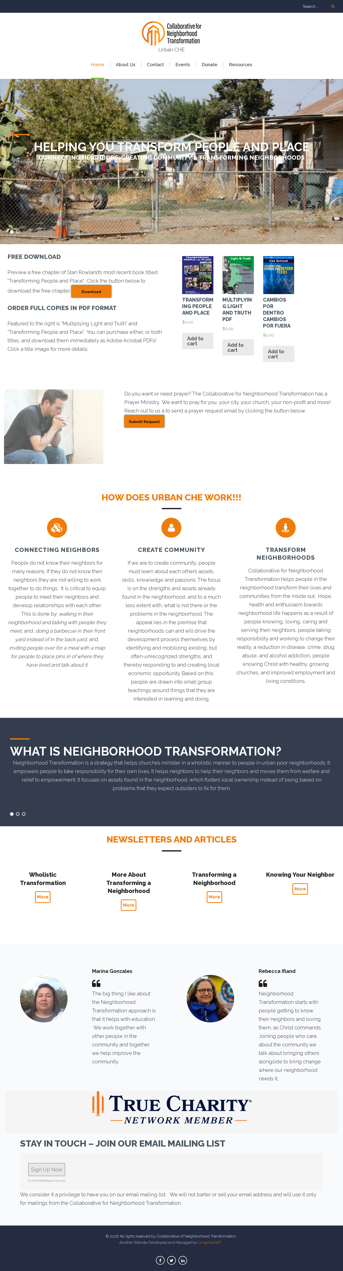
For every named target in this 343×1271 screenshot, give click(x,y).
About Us (125, 64)
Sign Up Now (46, 1170)
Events (182, 64)
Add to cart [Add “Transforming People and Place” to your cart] (195, 341)
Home (97, 64)
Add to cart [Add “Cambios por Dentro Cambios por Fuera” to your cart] (276, 354)
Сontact (155, 64)
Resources (240, 64)
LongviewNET (210, 1242)
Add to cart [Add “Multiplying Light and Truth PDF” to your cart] (235, 347)
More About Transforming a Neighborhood (128, 882)
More (43, 896)
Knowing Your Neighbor (300, 874)
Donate (209, 64)
